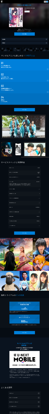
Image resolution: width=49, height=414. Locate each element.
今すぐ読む (24, 109)
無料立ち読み (27, 11)
